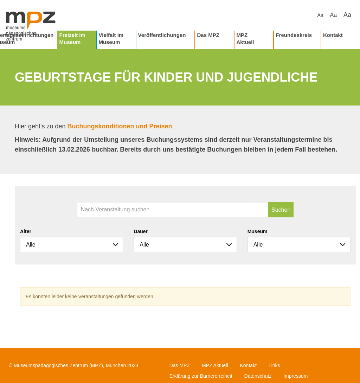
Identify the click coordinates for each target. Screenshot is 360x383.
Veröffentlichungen (162, 35)
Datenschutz (258, 376)
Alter (25, 231)
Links (274, 365)
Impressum (295, 376)
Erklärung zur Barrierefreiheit (200, 376)
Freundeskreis (294, 35)
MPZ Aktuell (245, 38)
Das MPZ (208, 35)
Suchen (280, 210)
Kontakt (333, 35)
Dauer (141, 231)
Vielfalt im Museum (111, 38)
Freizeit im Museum (72, 38)
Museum (258, 231)
